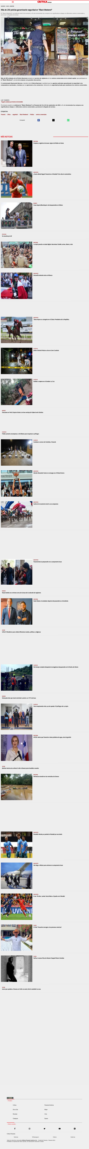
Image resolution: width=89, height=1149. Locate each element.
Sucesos (35, 348)
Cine (45, 1114)
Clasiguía (15, 1118)
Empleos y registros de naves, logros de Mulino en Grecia (48, 143)
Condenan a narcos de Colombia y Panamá (44, 442)
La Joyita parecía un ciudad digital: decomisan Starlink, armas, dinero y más (53, 244)
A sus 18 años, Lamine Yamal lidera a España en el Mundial (49, 896)
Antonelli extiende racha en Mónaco (42, 275)
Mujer (46, 1109)
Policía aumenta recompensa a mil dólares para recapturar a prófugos (20, 434)
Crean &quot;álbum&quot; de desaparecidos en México (48, 205)
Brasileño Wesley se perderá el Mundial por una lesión (47, 834)
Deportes (35, 172)
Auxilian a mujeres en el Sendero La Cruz (43, 381)
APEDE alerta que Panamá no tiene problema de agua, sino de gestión (52, 737)
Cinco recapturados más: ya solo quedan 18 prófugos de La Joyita (50, 706)
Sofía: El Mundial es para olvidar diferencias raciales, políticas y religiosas (21, 632)
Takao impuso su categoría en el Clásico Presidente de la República (51, 319)
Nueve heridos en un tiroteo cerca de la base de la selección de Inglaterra (21, 593)
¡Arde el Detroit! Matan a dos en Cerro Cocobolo (46, 350)
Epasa (46, 1118)
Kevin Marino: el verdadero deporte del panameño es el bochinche (50, 601)
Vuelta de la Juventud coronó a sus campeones (45, 504)
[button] (39, 120)
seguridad (15, 115)
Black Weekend (24, 115)
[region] (44, 92)
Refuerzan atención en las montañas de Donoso (46, 776)
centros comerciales (41, 115)
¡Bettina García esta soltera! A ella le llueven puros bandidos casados (20, 768)
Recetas (15, 1114)
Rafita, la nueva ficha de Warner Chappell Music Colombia (48, 958)
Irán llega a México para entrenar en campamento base (48, 865)
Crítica (9, 115)
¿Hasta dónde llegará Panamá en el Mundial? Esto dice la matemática (52, 174)
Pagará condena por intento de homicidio (12, 102)
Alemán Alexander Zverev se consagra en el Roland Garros (48, 473)
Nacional (35, 141)
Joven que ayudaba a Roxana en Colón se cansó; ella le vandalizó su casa (21, 989)
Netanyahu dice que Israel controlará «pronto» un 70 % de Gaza (19, 698)
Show (3, 630)
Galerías (73, 1137)
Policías (32, 115)
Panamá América (49, 1105)
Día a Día (15, 1109)
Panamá (3, 115)
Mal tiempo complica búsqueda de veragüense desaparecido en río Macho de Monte (55, 667)
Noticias (16, 1137)
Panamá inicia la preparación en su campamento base (47, 562)
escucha (4, 234)
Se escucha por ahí (7, 236)
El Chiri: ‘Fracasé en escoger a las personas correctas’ (47, 927)
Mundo (35, 203)
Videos (55, 1137)
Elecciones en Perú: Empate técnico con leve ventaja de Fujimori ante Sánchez (22, 412)
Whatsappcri (35, 1137)
